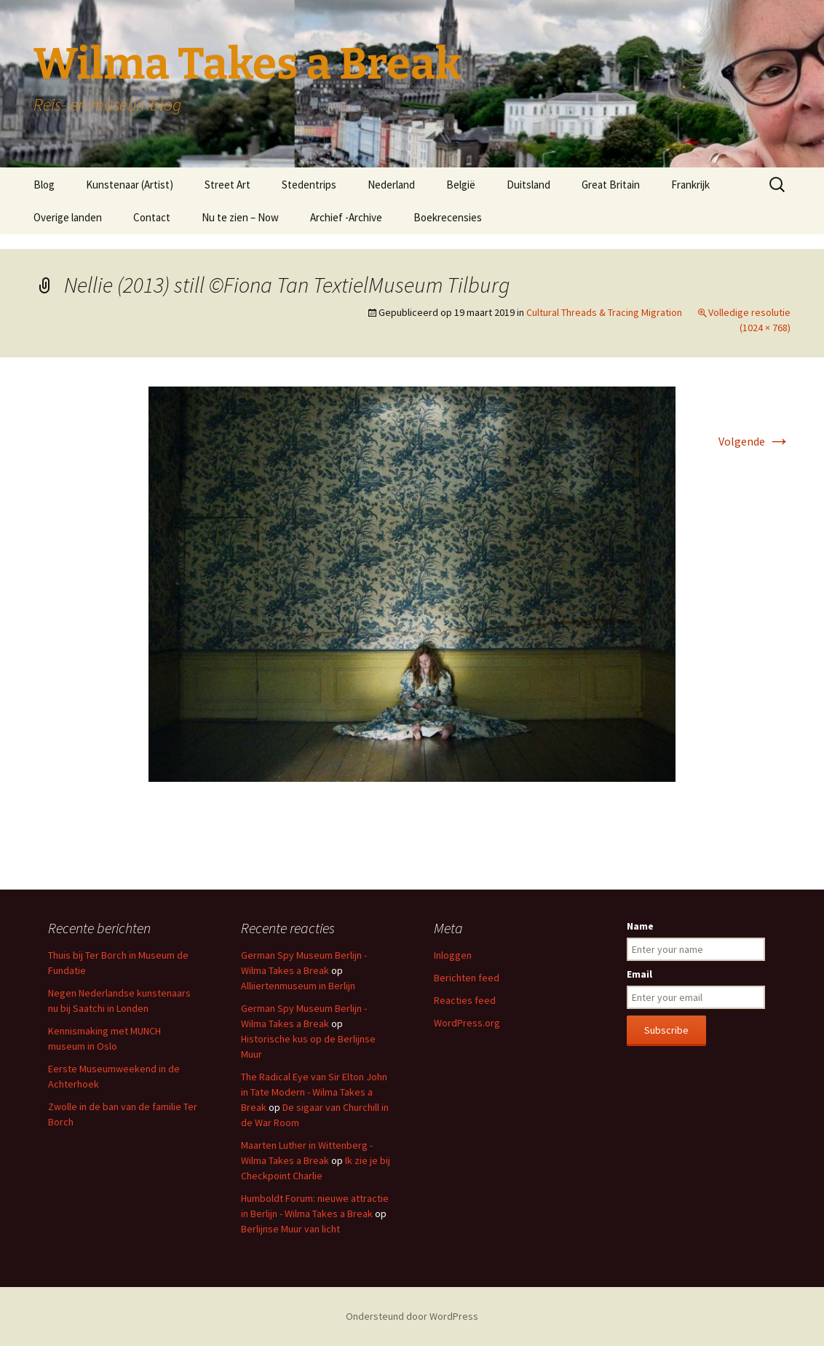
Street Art (227, 184)
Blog (44, 184)
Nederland (391, 184)
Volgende (754, 441)
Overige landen (67, 217)
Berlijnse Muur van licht (290, 1228)
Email (639, 974)
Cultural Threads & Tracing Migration (604, 312)
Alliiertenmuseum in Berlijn (298, 985)
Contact (151, 217)
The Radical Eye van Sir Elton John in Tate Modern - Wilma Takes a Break (314, 1092)
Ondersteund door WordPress (412, 1316)
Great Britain (611, 184)
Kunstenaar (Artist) (129, 184)
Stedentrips (309, 184)
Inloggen (453, 955)
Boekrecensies (447, 217)
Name (640, 926)
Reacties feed (465, 1000)
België (460, 184)
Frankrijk (690, 184)
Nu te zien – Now (240, 217)
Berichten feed (466, 977)
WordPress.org (467, 1022)
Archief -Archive (346, 217)
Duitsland (528, 184)
